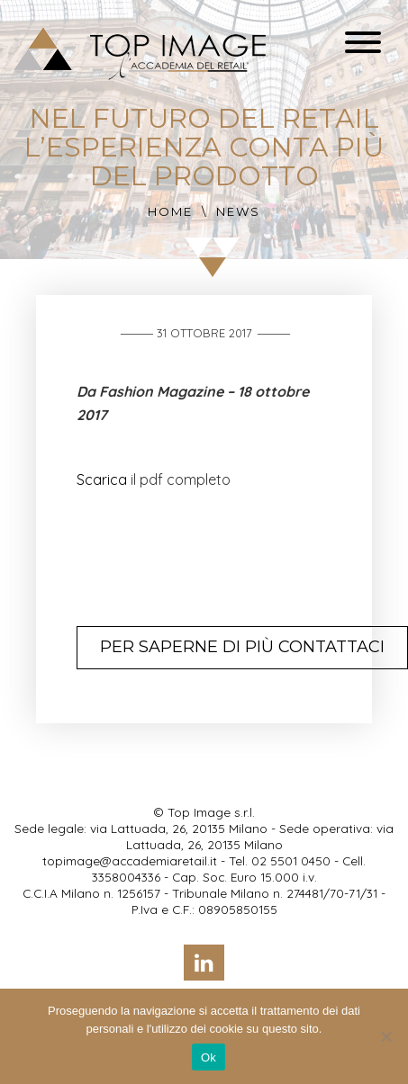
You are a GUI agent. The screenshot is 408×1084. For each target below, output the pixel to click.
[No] (385, 1036)
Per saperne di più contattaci (242, 647)
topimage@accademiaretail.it (129, 860)
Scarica (102, 479)
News (238, 211)
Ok (208, 1057)
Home (170, 211)
